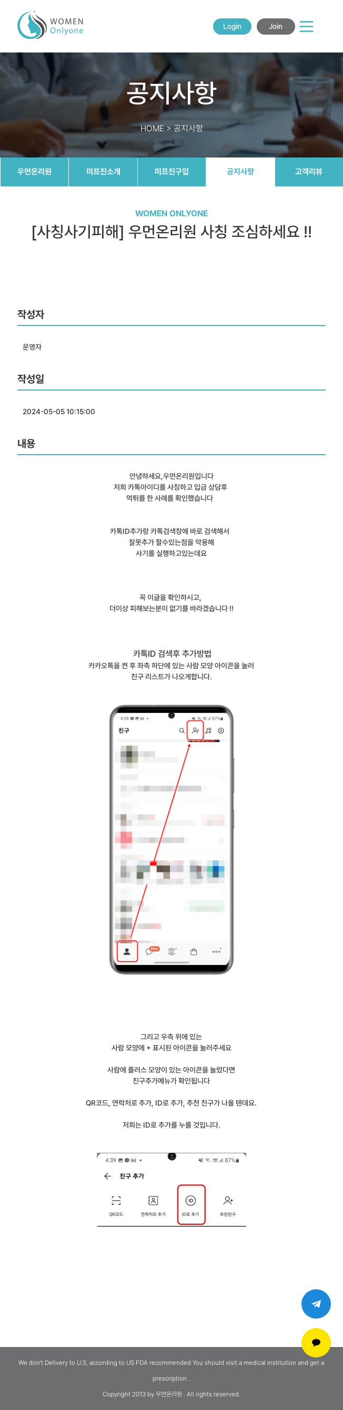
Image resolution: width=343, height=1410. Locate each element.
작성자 (30, 314)
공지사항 (240, 171)
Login (232, 26)
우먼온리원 (34, 171)
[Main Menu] (306, 26)
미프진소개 (103, 171)
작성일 (30, 379)
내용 (26, 443)
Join (276, 26)
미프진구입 (172, 171)
